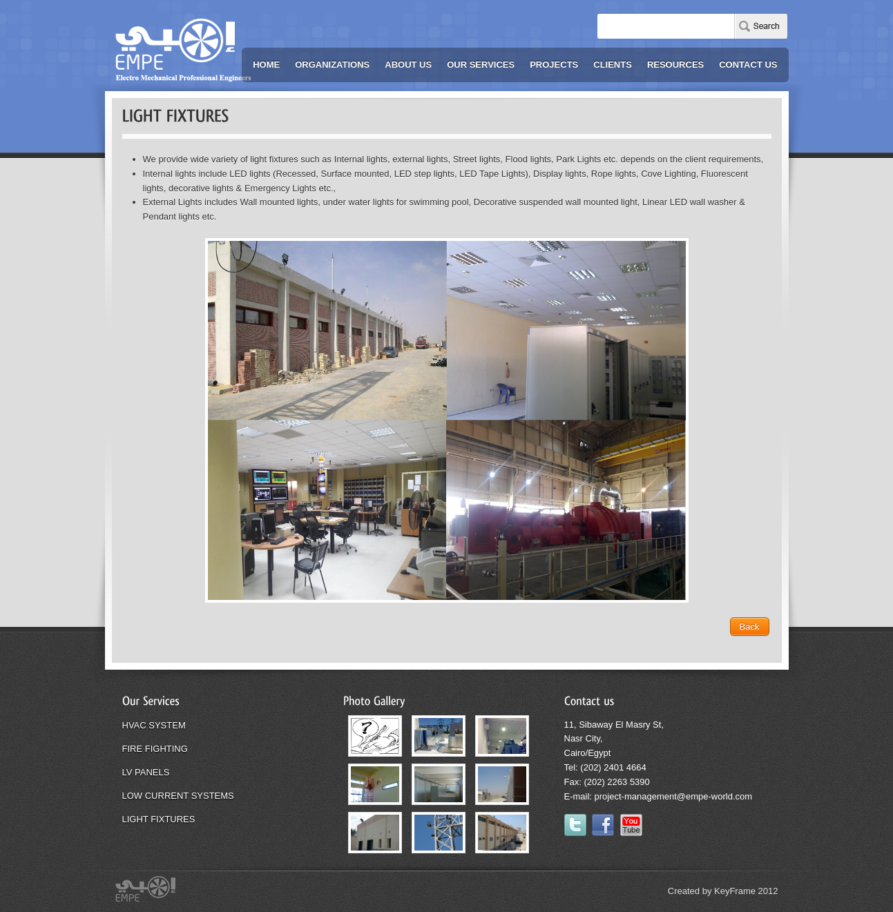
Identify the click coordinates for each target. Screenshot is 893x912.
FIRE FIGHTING (155, 749)
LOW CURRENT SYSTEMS (178, 795)
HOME (266, 64)
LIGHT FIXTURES (158, 819)
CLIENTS (612, 64)
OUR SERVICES (481, 64)
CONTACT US (748, 64)
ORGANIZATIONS (332, 64)
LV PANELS (146, 772)
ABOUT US (408, 64)
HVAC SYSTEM (154, 725)
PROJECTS (554, 64)
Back (750, 626)
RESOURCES (675, 64)
